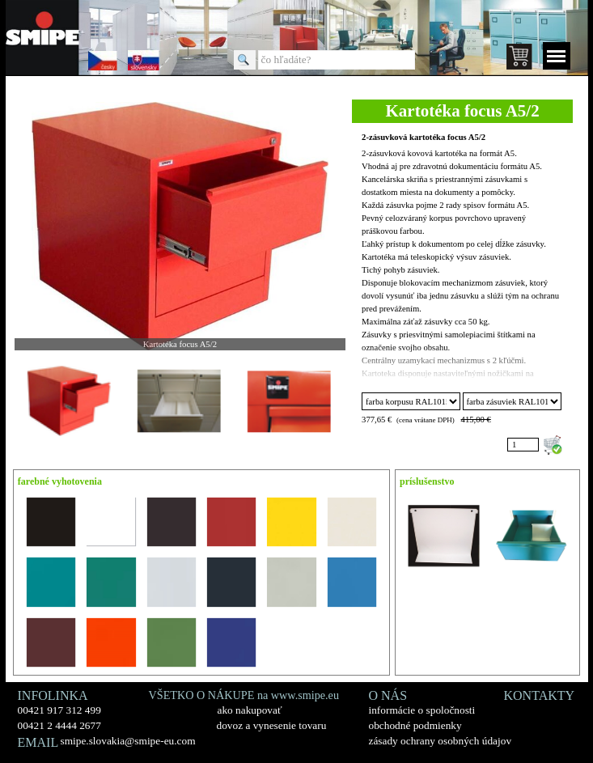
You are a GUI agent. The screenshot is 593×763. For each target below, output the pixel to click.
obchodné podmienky (415, 725)
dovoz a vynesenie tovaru (272, 725)
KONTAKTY (539, 695)
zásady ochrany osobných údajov (440, 741)
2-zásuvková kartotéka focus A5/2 (423, 137)
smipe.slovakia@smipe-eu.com (128, 741)
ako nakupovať (250, 710)
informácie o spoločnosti (422, 710)
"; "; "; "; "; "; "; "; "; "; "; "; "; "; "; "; (411, 401)
